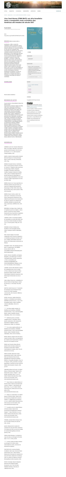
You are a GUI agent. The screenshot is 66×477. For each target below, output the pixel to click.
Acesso (60, 3)
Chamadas (18, 11)
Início (5, 15)
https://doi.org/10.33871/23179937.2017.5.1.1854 (14, 35)
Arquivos (11, 11)
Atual (5, 11)
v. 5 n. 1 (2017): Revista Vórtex (19, 15)
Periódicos (53, 1)
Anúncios (33, 11)
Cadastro (59, 1)
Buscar (58, 11)
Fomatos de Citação (33, 76)
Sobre (39, 11)
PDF (30, 52)
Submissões (26, 11)
